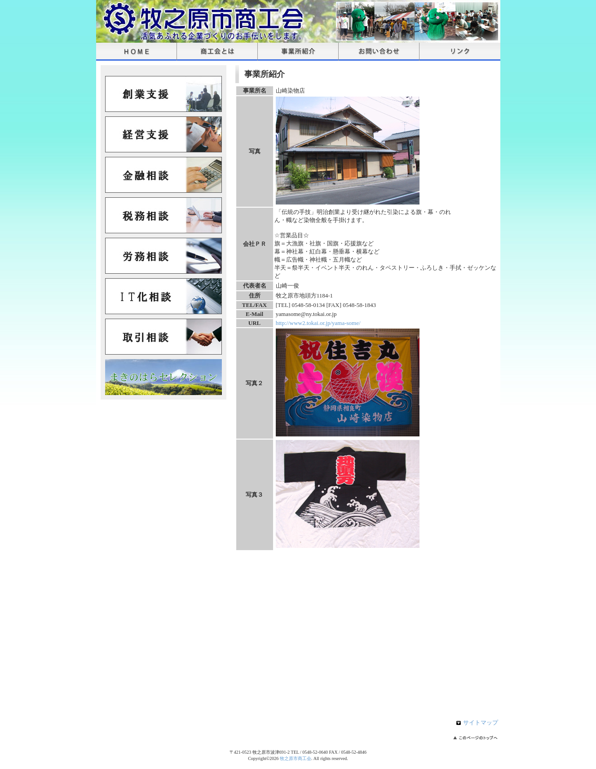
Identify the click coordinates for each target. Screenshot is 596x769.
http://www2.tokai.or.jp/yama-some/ (318, 323)
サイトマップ (480, 722)
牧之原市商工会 (295, 758)
